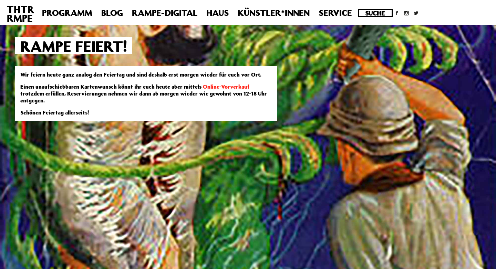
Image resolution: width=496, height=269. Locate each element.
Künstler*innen (274, 12)
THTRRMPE (20, 13)
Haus (217, 12)
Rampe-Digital (164, 12)
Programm (67, 12)
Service (335, 12)
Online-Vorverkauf (226, 86)
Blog (112, 12)
